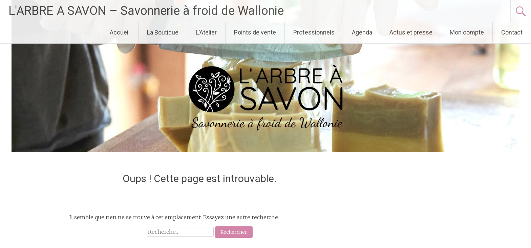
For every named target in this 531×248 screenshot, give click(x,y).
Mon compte (467, 32)
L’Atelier (206, 32)
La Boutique (162, 32)
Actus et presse (410, 32)
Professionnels (314, 32)
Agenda (362, 32)
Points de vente (255, 32)
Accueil (120, 32)
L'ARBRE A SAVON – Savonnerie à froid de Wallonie (146, 11)
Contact (512, 32)
